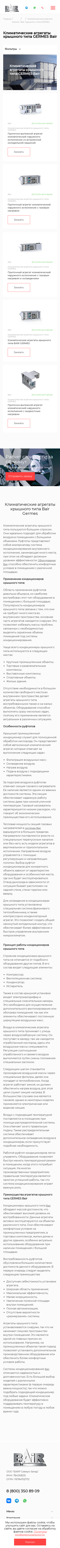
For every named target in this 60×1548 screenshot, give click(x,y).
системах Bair (33, 828)
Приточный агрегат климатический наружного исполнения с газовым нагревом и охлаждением (29, 275)
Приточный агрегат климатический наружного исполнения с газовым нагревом (29, 207)
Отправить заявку (20, 476)
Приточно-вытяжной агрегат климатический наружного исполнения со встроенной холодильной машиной (25, 138)
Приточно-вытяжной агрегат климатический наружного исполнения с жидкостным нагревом (25, 410)
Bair (48, 1205)
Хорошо (30, 1542)
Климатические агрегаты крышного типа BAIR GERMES (29, 342)
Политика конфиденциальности (31, 1533)
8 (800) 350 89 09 (23, 1491)
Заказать (19, 151)
